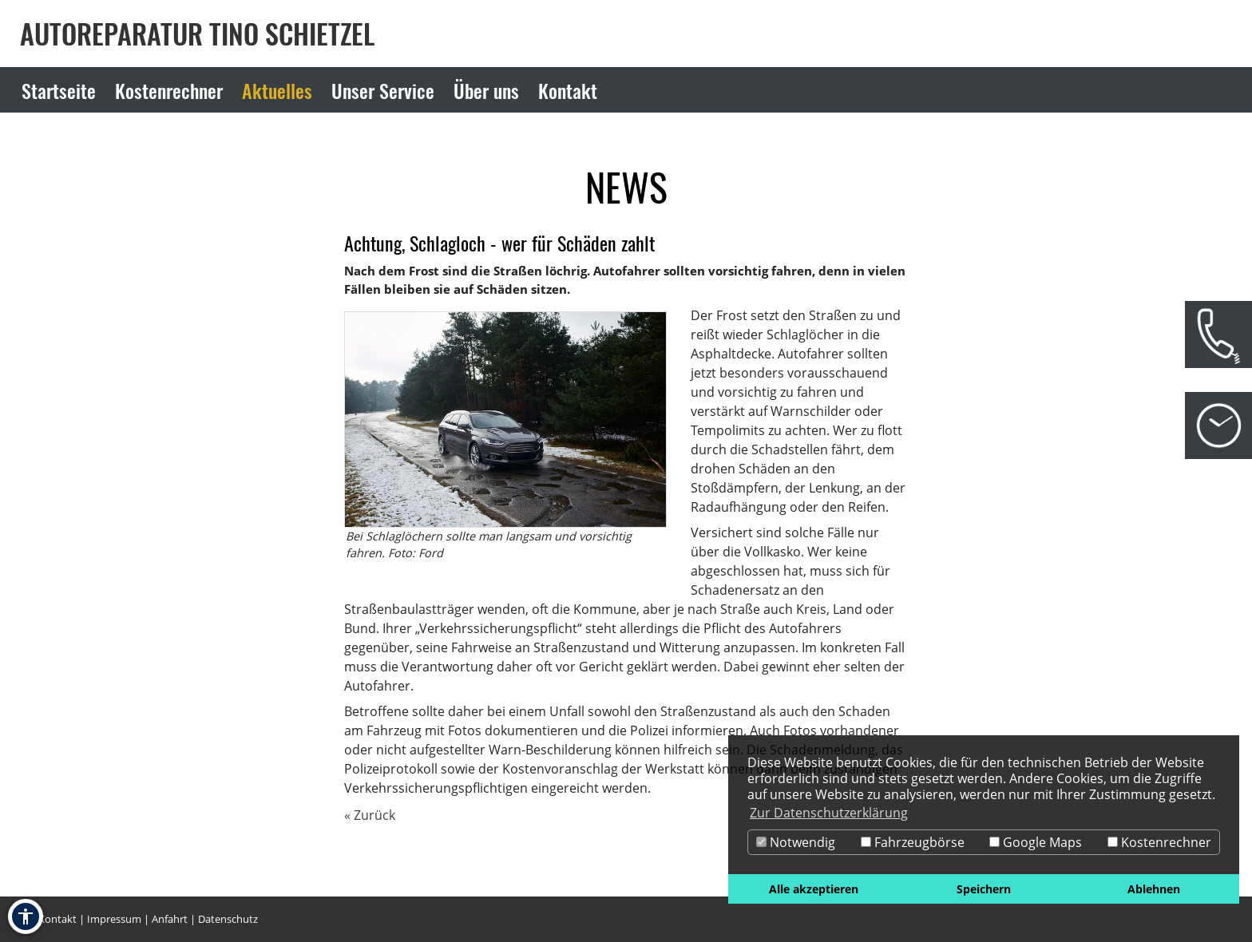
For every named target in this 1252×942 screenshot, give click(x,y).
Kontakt (57, 919)
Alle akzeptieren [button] (813, 888)
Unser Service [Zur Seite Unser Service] (382, 90)
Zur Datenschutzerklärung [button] (829, 812)
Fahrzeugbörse (913, 842)
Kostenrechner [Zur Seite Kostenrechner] (169, 90)
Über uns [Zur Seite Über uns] (486, 90)
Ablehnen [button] (1153, 888)
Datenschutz (228, 919)
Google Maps (1035, 842)
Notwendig (795, 842)
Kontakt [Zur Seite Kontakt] (567, 90)
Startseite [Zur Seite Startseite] (59, 90)
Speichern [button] (984, 888)
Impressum (114, 919)
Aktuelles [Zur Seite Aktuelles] (277, 90)
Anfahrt (170, 919)
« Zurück (369, 815)
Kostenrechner (1159, 842)
